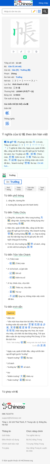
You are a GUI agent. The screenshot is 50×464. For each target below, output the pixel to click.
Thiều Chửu (19, 189)
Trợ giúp (5, 448)
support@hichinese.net (11, 418)
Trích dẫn (42, 189)
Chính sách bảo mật (10, 444)
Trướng (12, 175)
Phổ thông (9, 189)
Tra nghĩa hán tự (33, 435)
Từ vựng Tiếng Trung (35, 444)
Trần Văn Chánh (30, 189)
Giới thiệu (6, 435)
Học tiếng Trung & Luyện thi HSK (36, 449)
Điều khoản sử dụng (10, 440)
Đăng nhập (43, 3)
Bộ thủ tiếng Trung (34, 440)
